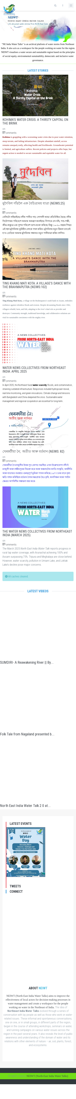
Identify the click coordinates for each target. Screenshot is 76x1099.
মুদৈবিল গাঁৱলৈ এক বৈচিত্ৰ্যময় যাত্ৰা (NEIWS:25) (33, 203)
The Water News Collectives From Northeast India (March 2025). (37, 533)
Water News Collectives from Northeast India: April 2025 (34, 369)
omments (9, 132)
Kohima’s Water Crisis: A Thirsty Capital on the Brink (35, 121)
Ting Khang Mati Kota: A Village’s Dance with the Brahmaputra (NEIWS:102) (36, 285)
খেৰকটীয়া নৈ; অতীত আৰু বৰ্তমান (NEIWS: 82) (33, 451)
